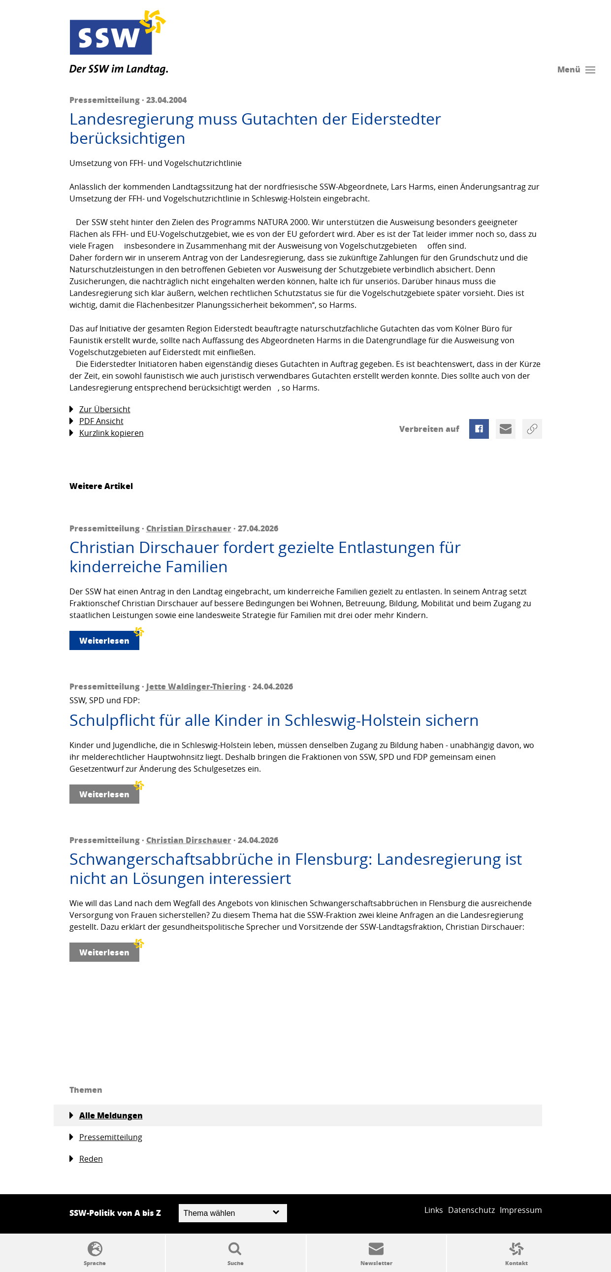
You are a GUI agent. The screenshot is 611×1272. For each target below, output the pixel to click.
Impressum (521, 1210)
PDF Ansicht (96, 421)
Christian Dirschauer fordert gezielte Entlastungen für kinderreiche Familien (265, 557)
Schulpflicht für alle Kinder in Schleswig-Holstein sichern (274, 720)
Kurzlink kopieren (106, 433)
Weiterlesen (109, 638)
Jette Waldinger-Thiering (196, 686)
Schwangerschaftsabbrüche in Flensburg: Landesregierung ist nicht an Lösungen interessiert (295, 868)
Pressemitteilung (105, 1137)
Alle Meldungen (106, 1115)
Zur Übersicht (99, 409)
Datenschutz (471, 1210)
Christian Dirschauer (188, 528)
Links (433, 1210)
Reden (86, 1159)
